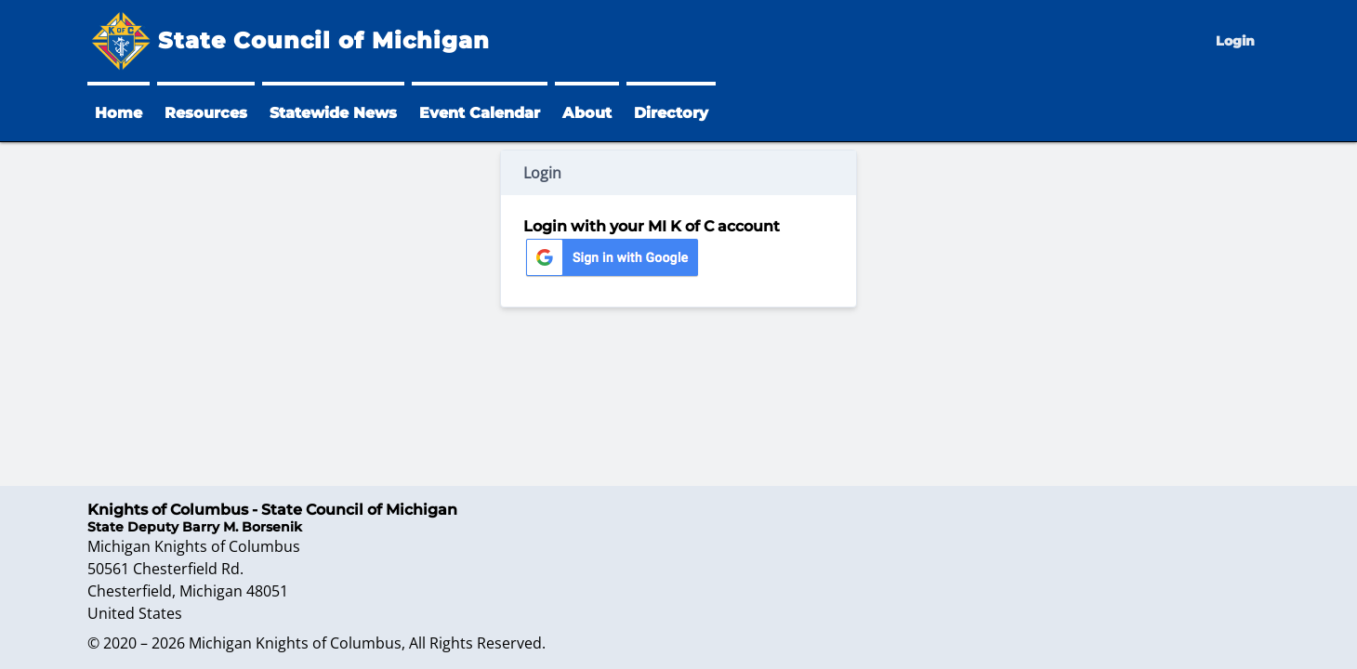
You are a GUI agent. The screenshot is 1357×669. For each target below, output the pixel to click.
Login (1235, 41)
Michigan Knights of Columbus (295, 643)
